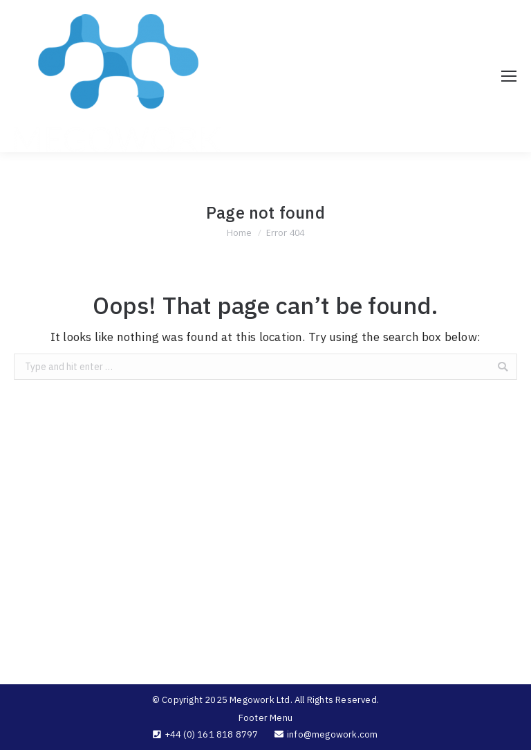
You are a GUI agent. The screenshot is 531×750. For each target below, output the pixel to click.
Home (239, 232)
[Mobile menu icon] (509, 76)
